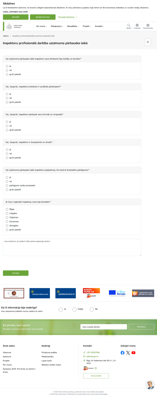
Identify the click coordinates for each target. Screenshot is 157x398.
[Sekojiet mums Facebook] (122, 353)
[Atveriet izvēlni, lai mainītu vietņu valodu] (137, 27)
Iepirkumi (7, 356)
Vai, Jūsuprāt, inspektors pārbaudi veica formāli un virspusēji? (34, 114)
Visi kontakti (96, 376)
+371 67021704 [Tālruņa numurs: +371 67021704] (93, 352)
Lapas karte (47, 360)
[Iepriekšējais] (9, 293)
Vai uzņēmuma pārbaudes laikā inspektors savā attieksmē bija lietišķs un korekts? (43, 59)
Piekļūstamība (47, 356)
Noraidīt (15, 17)
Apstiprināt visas (43, 17)
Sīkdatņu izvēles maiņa (51, 365)
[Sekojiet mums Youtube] (133, 352)
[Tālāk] (148, 293)
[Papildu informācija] (96, 368)
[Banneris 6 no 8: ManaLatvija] (91, 293)
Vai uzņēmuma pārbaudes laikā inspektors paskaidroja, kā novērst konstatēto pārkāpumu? (47, 170)
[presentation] (22, 263)
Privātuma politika (49, 352)
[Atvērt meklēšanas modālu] (128, 27)
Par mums (7, 365)
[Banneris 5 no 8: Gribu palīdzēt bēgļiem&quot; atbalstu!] (65, 293)
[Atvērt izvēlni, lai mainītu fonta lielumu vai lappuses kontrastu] (148, 27)
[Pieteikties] (141, 326)
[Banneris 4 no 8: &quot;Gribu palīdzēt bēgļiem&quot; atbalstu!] (39, 293)
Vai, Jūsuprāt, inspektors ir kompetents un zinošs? (29, 142)
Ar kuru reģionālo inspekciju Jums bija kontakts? (28, 202)
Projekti (6, 360)
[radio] (62, 309)
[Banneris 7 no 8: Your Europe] (117, 293)
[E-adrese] (88, 368)
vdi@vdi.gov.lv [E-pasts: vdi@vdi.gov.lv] (92, 356)
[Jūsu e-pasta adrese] (103, 326)
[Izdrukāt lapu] (147, 42)
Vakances (7, 352)
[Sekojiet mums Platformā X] (128, 353)
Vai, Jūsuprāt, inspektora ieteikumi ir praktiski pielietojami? (33, 86)
